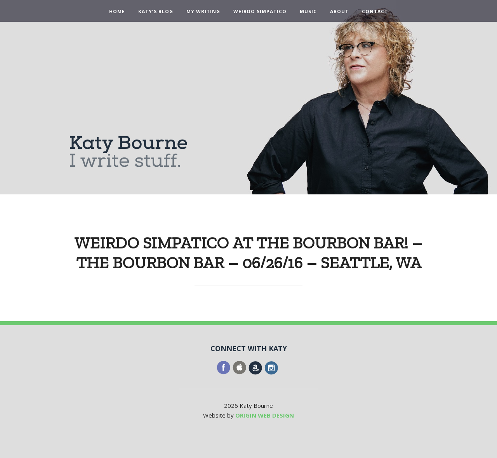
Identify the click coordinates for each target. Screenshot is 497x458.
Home (117, 12)
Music (308, 12)
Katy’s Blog (155, 12)
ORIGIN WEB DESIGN (264, 415)
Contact (375, 12)
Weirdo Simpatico (260, 12)
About (339, 12)
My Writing (203, 12)
